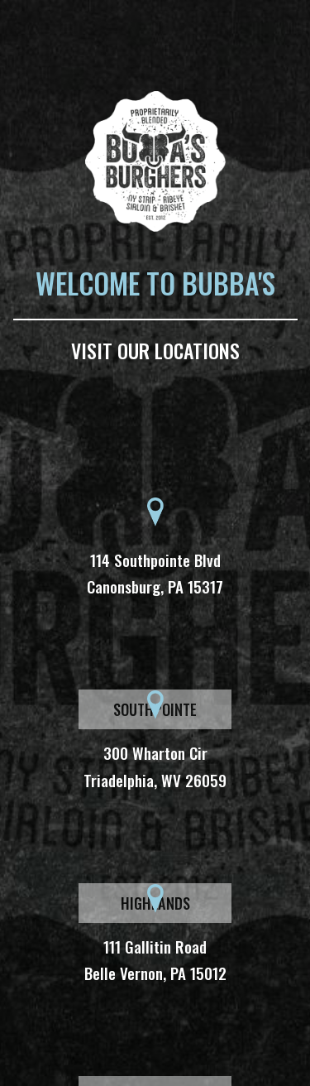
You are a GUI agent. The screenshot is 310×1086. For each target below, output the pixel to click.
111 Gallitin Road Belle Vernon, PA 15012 (155, 959)
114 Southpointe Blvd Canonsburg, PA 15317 (155, 573)
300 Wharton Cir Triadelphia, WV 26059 (155, 765)
